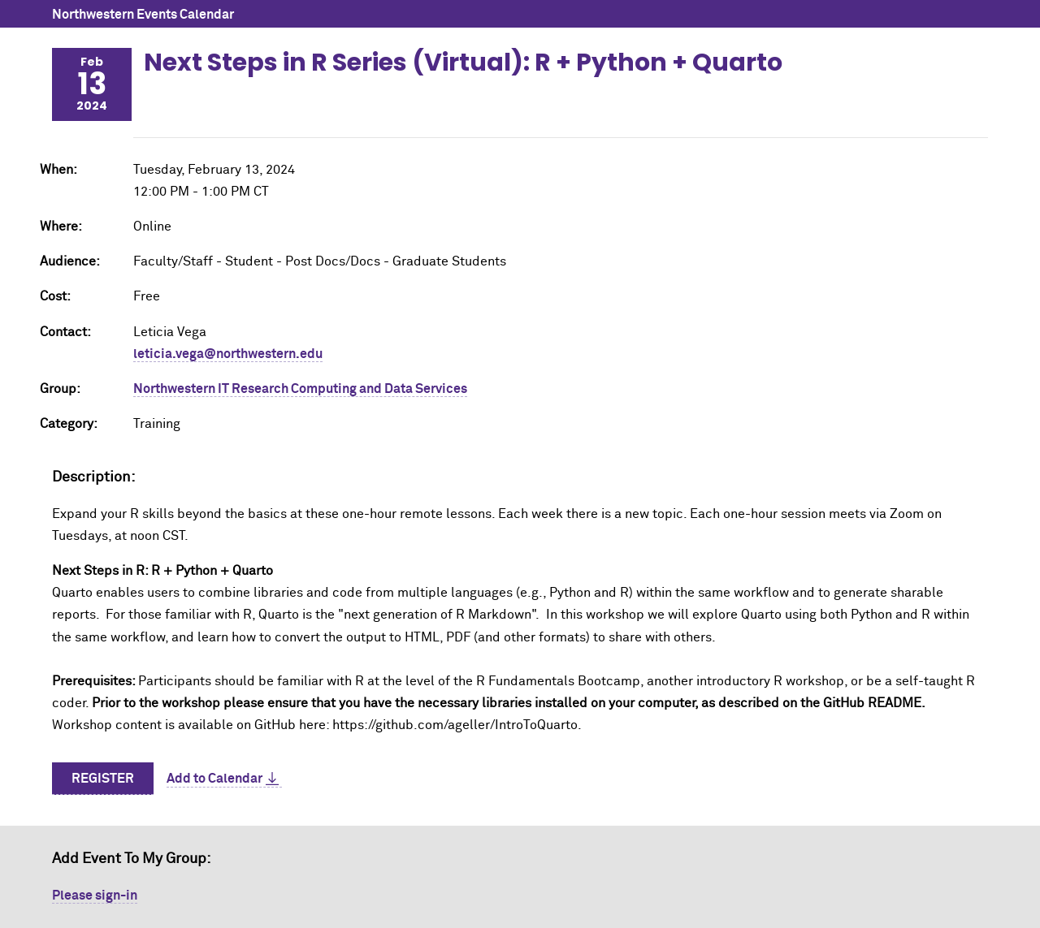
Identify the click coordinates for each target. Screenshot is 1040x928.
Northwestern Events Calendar (143, 14)
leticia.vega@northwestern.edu (228, 353)
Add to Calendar (214, 778)
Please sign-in (94, 895)
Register (103, 778)
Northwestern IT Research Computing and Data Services (300, 388)
